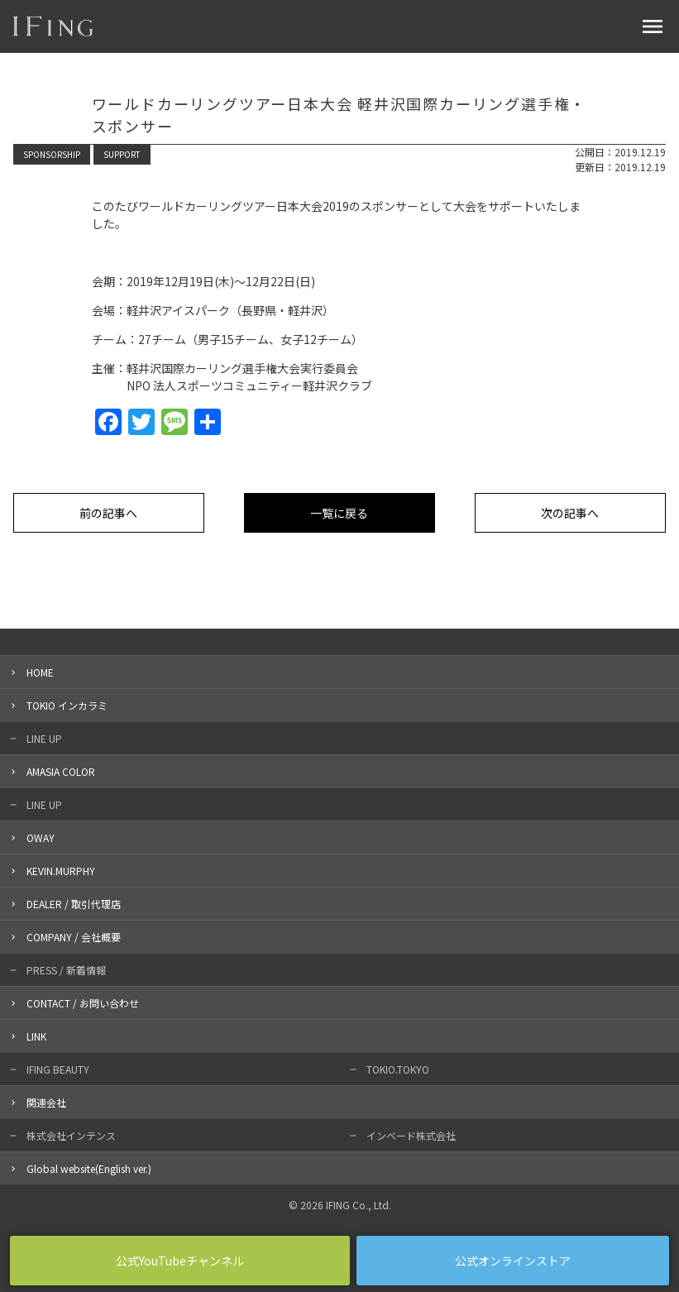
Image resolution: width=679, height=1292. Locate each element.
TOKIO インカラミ (67, 705)
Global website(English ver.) (88, 1168)
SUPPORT (122, 154)
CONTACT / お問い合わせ (82, 1003)
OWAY (40, 837)
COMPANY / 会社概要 (73, 937)
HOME (40, 672)
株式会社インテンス (71, 1135)
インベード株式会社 (411, 1135)
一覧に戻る (339, 513)
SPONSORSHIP (51, 154)
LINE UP (44, 738)
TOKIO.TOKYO (397, 1069)
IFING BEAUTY (57, 1069)
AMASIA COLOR (60, 771)
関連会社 (46, 1102)
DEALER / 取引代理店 (73, 904)
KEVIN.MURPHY (60, 871)
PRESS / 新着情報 (66, 970)
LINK (36, 1036)
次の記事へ (570, 513)
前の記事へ (108, 513)
